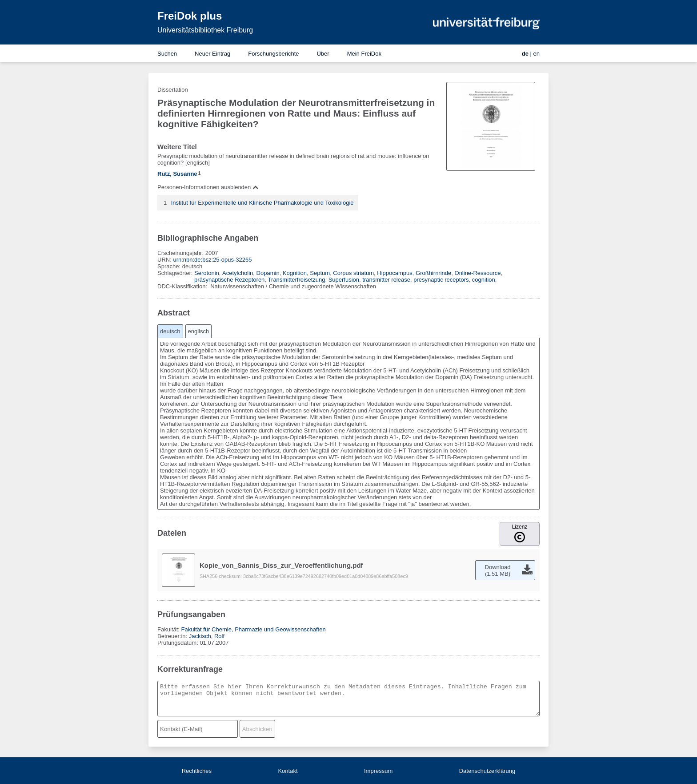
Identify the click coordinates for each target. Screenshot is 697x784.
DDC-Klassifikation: (183, 286)
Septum (320, 273)
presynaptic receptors (441, 279)
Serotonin (206, 273)
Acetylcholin (237, 273)
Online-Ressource (478, 273)
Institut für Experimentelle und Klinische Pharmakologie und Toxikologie (262, 202)
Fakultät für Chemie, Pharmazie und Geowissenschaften (253, 629)
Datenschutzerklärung (487, 771)
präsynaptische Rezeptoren (229, 279)
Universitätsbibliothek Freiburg (205, 30)
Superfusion (343, 279)
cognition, (484, 279)
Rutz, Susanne (177, 173)
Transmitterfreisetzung (296, 279)
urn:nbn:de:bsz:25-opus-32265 (212, 259)
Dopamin (268, 273)
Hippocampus (395, 273)
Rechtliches (197, 771)
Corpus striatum (353, 273)
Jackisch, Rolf (206, 636)
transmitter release (386, 279)
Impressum (378, 771)
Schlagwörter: (175, 273)
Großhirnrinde (433, 273)
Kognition (295, 273)
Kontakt (287, 771)
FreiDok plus (189, 16)
